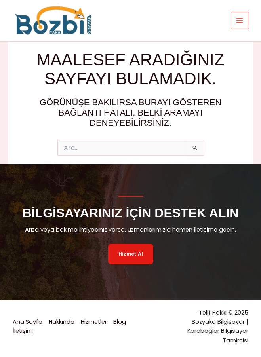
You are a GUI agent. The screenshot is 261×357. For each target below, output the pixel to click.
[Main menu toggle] (239, 20)
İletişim (23, 331)
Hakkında (61, 322)
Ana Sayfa (27, 322)
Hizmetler (94, 322)
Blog (119, 322)
